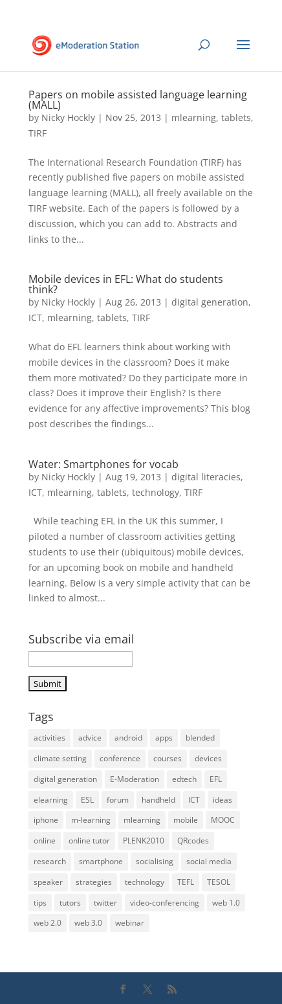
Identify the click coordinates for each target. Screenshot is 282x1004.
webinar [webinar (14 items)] (129, 922)
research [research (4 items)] (50, 861)
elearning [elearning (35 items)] (51, 799)
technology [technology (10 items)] (144, 881)
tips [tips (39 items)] (40, 902)
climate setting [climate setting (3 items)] (60, 758)
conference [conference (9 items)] (120, 758)
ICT (35, 317)
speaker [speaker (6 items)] (48, 881)
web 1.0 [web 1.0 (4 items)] (226, 902)
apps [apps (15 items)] (164, 737)
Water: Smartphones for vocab (103, 464)
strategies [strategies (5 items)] (94, 881)
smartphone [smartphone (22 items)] (101, 861)
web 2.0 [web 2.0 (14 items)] (47, 922)
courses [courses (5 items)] (167, 758)
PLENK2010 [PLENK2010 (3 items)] (143, 840)
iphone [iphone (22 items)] (46, 819)
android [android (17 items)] (128, 737)
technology (155, 492)
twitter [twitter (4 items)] (105, 902)
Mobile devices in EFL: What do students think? (125, 284)
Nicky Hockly (68, 117)
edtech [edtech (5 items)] (184, 779)
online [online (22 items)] (45, 840)
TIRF (37, 133)
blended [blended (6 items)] (200, 737)
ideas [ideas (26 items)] (222, 799)
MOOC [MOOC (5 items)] (223, 819)
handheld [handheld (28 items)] (158, 799)
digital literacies (206, 477)
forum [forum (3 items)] (118, 799)
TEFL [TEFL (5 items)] (185, 881)
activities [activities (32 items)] (49, 737)
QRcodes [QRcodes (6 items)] (193, 840)
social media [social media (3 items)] (209, 861)
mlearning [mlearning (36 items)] (142, 819)
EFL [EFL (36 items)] (216, 779)
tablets (236, 117)
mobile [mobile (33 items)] (185, 819)
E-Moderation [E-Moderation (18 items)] (134, 779)
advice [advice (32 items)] (90, 737)
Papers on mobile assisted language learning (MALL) (137, 99)
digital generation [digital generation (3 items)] (65, 779)
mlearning (193, 117)
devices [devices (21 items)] (208, 758)
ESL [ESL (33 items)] (87, 799)
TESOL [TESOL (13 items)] (218, 881)
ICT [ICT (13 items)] (194, 799)
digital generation (209, 302)
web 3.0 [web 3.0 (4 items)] (88, 922)
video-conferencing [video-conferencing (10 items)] (164, 902)
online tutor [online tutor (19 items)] (89, 840)
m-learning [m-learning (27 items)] (91, 819)
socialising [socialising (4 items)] (154, 861)
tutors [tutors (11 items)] (70, 902)
